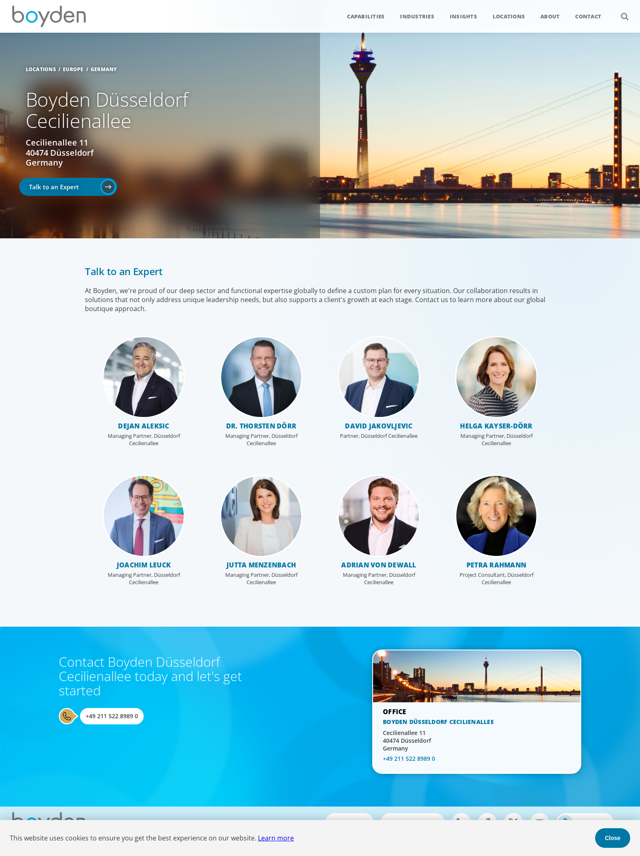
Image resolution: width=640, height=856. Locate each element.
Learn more (276, 838)
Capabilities (365, 16)
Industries (417, 16)
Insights (463, 16)
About (550, 16)
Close (612, 838)
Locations (509, 16)
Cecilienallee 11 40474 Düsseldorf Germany (59, 152)
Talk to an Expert (54, 187)
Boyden (49, 16)
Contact (588, 16)
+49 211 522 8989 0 (112, 716)
